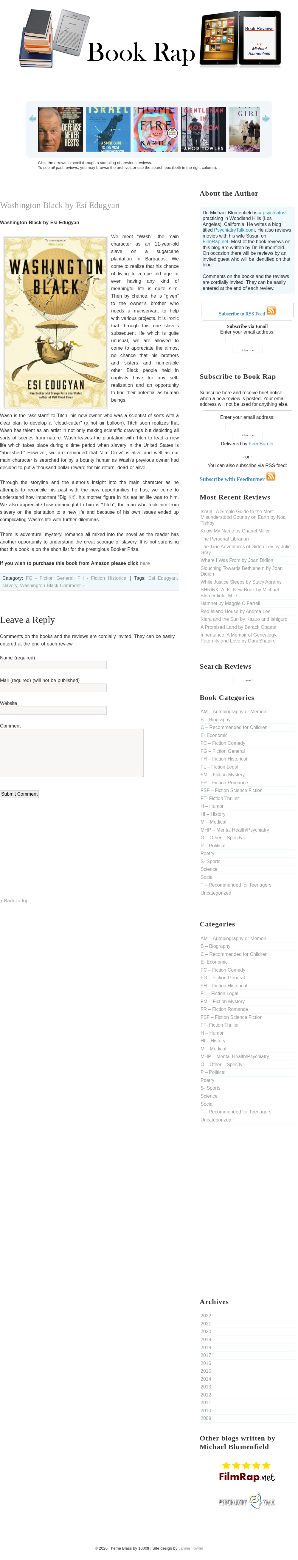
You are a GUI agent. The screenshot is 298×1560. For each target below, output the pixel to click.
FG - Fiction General (50, 578)
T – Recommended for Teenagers (236, 884)
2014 (206, 1379)
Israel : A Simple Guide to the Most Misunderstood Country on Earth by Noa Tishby (243, 517)
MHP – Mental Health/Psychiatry (235, 829)
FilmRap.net (215, 241)
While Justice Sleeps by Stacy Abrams (241, 582)
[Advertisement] (149, 84)
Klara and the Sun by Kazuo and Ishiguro (244, 619)
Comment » (72, 585)
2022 (206, 1315)
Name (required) (17, 657)
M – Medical (213, 821)
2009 (206, 1418)
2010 (206, 1410)
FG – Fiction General (223, 751)
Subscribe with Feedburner (238, 479)
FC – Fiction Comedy (223, 743)
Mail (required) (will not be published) (40, 680)
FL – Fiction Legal (219, 766)
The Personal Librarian (225, 538)
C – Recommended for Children (234, 727)
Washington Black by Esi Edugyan (59, 205)
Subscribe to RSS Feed (247, 313)
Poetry (207, 853)
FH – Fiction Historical (224, 758)
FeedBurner (261, 443)
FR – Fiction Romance (224, 782)
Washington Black (39, 585)
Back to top (16, 900)
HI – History (213, 814)
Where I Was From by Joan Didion (237, 560)
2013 (206, 1386)
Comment (10, 725)
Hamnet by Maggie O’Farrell (230, 603)
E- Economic (214, 735)
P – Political (213, 845)
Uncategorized (216, 893)
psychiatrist (275, 212)
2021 (206, 1323)
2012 (206, 1394)
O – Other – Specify (222, 837)
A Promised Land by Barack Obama (238, 627)
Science (209, 869)
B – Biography (216, 719)
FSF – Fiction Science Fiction (232, 790)
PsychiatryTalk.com (234, 229)
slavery (9, 585)
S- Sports (211, 861)
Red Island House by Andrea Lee (236, 611)
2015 (206, 1371)
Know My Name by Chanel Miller (235, 530)
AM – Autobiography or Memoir (233, 711)
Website (8, 703)
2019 (206, 1339)
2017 (206, 1355)
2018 (206, 1347)
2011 (206, 1402)
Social (207, 877)
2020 (206, 1331)
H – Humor (212, 806)
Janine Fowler (191, 1548)
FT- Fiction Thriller (220, 798)
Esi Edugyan (162, 578)
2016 (206, 1363)
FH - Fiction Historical (102, 578)
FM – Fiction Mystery (223, 774)
